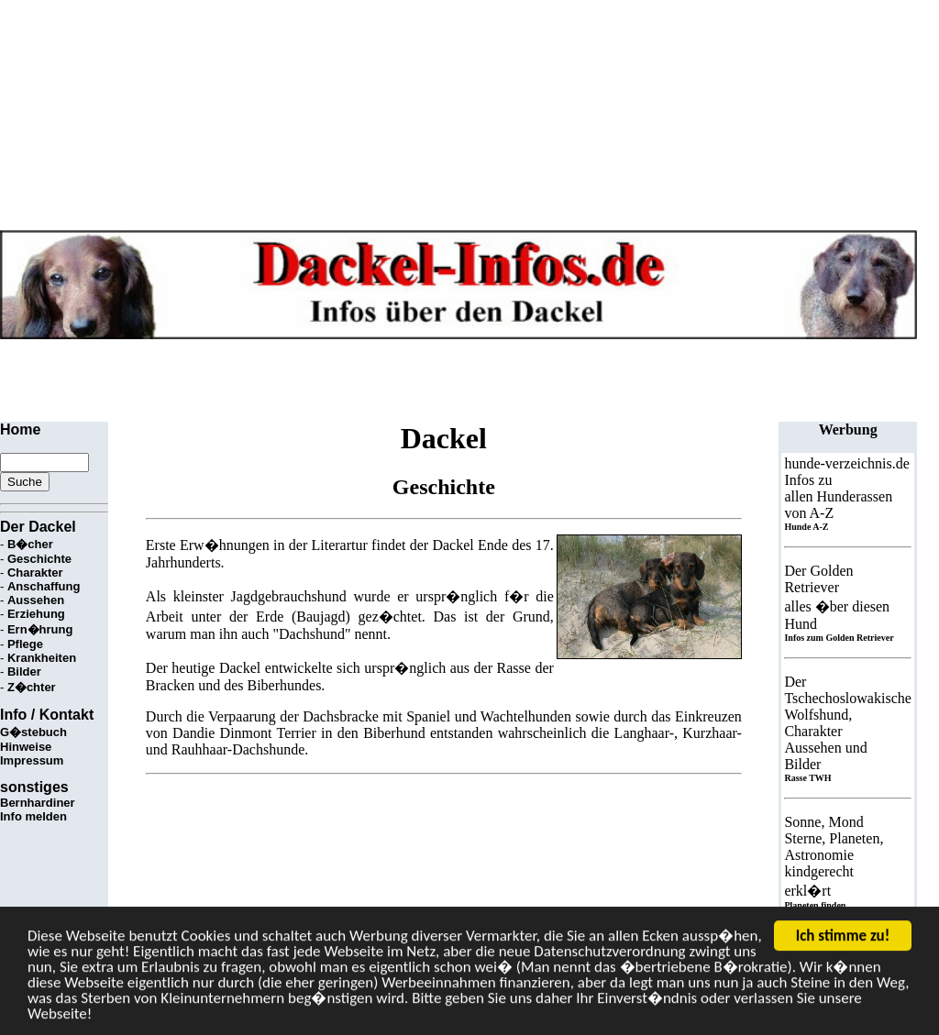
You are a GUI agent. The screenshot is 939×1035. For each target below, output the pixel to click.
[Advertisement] (334, 380)
